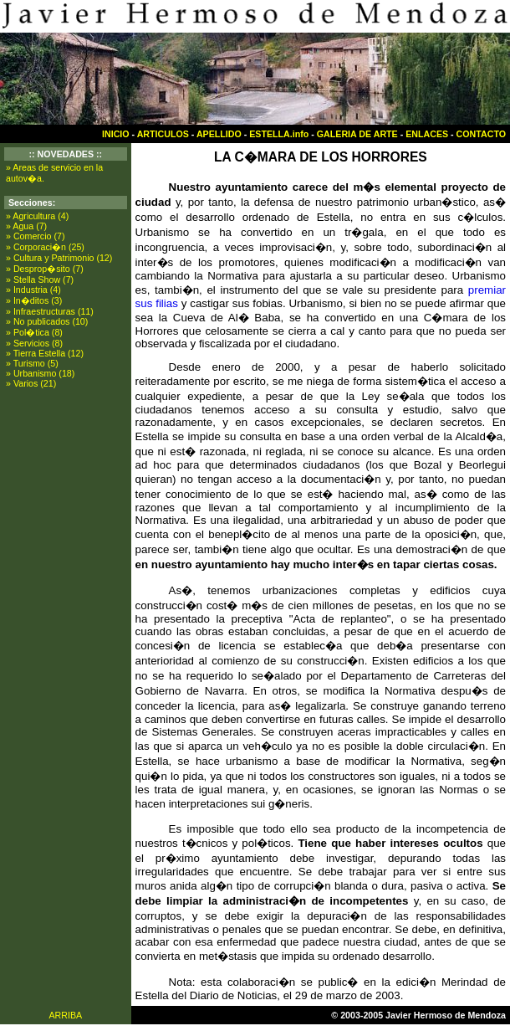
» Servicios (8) (34, 343)
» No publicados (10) (47, 321)
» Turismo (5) (32, 363)
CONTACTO (481, 134)
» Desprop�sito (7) (45, 269)
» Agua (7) (26, 226)
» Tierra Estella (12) (45, 353)
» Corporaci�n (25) (45, 247)
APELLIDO (219, 134)
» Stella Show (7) (40, 279)
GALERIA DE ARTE (357, 134)
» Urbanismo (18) (40, 373)
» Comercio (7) (35, 236)
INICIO (116, 134)
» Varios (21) (31, 383)
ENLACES (426, 134)
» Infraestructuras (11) (50, 311)
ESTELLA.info (279, 134)
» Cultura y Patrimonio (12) (59, 258)
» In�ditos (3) (34, 300)
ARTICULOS (163, 134)
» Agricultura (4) (37, 216)
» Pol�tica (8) (34, 332)
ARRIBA (65, 1015)
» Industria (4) (33, 290)
